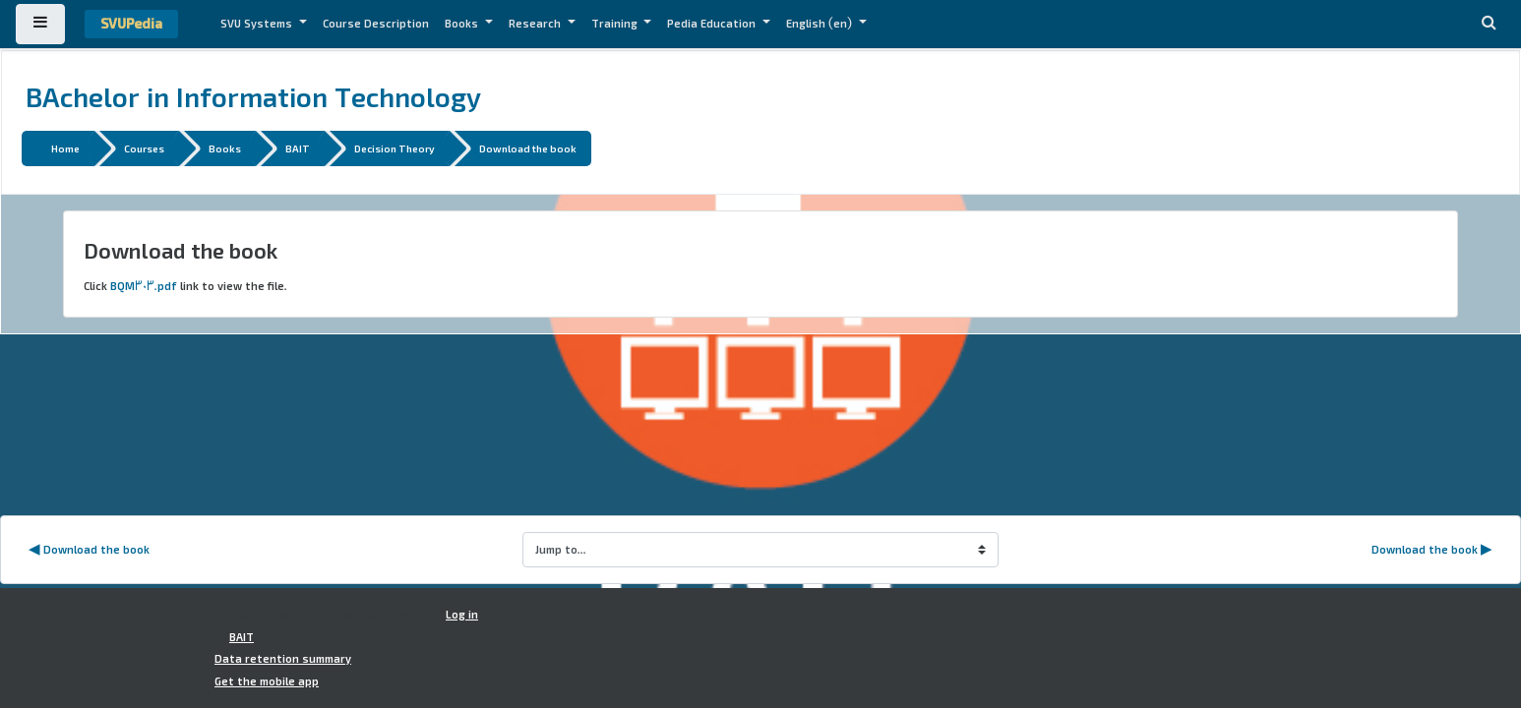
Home (65, 148)
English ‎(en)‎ (820, 23)
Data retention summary (282, 659)
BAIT (297, 148)
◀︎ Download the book (89, 550)
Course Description (376, 23)
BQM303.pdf (143, 286)
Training (615, 23)
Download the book (528, 148)
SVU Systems (257, 23)
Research (536, 23)
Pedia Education (713, 23)
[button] (1488, 24)
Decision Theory (394, 148)
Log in (462, 614)
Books (463, 23)
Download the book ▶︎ (1431, 550)
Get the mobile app (266, 681)
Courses (144, 148)
